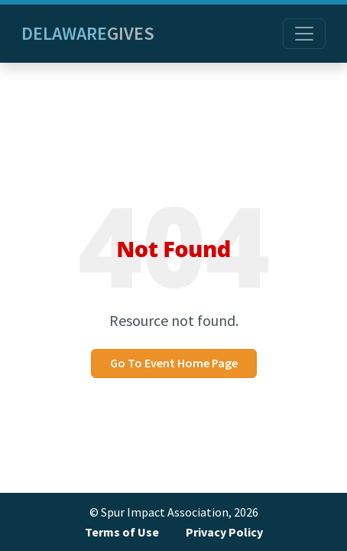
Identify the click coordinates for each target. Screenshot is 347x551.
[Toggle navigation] (304, 33)
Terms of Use (122, 532)
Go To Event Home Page (174, 363)
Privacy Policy (224, 532)
